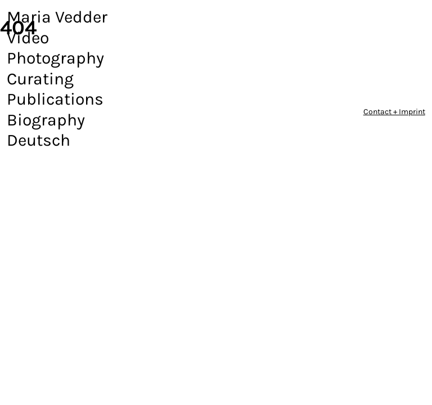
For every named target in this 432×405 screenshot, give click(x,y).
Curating (40, 79)
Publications (55, 99)
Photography (55, 58)
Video (28, 38)
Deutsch (38, 140)
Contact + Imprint (394, 111)
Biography (46, 120)
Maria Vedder (57, 17)
